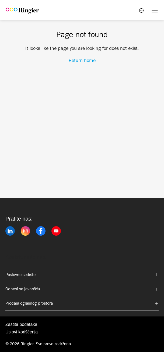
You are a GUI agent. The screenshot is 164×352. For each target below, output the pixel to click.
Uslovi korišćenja (21, 332)
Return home (82, 60)
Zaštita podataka (21, 324)
